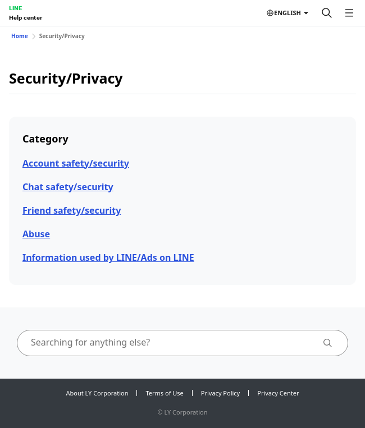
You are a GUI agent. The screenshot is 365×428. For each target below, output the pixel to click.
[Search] (327, 13)
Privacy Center (278, 393)
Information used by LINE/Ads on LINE (108, 257)
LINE (15, 8)
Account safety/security (75, 163)
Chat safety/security (67, 187)
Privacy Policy (220, 393)
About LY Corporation (97, 393)
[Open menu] (349, 13)
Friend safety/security (71, 210)
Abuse (36, 234)
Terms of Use (164, 393)
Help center (25, 17)
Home (19, 36)
